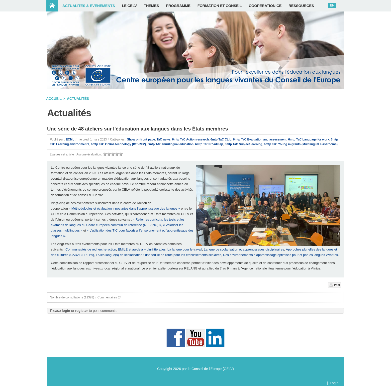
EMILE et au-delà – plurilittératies (142, 249)
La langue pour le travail (185, 249)
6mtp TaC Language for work (308, 139)
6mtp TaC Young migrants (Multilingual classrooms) (300, 144)
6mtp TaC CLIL (220, 139)
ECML (70, 139)
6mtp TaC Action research (190, 139)
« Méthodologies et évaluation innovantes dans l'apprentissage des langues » (124, 208)
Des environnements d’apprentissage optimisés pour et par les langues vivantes (280, 255)
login (66, 311)
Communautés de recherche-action (91, 249)
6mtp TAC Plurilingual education (171, 144)
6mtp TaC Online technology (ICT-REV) (118, 144)
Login (334, 383)
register (81, 311)
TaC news (163, 139)
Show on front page (141, 139)
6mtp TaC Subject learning (243, 144)
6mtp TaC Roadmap (209, 144)
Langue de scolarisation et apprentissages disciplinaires (244, 249)
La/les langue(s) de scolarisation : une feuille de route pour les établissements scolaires (158, 255)
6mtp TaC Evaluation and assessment (260, 139)
